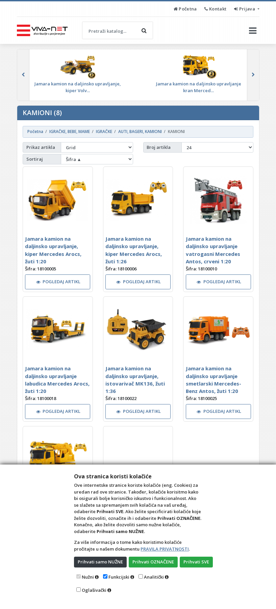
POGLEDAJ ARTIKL (58, 282)
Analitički (154, 577)
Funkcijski (118, 577)
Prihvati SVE (196, 562)
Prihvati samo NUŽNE (100, 562)
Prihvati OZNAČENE (153, 562)
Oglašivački (94, 590)
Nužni (88, 577)
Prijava (245, 9)
